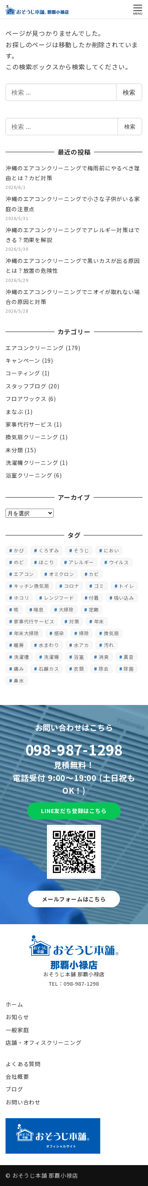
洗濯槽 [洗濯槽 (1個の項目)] (21, 656)
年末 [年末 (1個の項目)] (99, 621)
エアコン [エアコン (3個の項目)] (24, 574)
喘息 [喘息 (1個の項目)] (39, 609)
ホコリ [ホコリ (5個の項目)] (21, 597)
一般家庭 (17, 1030)
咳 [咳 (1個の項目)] (16, 609)
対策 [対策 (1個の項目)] (74, 621)
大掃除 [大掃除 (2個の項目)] (66, 609)
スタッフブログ (26, 386)
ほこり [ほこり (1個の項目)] (46, 562)
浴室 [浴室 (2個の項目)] (79, 656)
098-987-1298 (74, 749)
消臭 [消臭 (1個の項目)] (104, 656)
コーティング (23, 373)
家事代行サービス (29, 424)
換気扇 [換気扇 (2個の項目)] (111, 633)
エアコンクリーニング (35, 348)
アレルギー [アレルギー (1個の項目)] (81, 562)
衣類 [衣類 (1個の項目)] (79, 668)
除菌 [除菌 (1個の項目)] (129, 668)
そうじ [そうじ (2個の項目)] (81, 550)
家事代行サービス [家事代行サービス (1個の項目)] (34, 621)
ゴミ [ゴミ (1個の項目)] (99, 585)
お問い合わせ (23, 1102)
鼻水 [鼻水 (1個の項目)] (19, 680)
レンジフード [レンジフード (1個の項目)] (59, 597)
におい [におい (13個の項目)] (111, 550)
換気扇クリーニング (32, 437)
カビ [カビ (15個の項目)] (94, 574)
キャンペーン (23, 360)
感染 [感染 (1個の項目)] (59, 633)
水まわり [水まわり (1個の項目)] (49, 644)
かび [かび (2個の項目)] (19, 550)
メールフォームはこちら (74, 899)
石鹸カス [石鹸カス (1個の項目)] (49, 668)
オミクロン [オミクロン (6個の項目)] (61, 574)
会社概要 (17, 1076)
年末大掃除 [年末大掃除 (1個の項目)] (26, 633)
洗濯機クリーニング (32, 462)
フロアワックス (26, 399)
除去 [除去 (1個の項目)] (104, 668)
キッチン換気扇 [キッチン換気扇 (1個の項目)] (31, 585)
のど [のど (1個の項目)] (19, 562)
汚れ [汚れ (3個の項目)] (109, 644)
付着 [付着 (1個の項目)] (94, 597)
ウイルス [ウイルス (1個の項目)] (119, 562)
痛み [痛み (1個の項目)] (19, 668)
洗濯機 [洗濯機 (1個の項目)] (51, 656)
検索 (129, 92)
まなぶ (14, 412)
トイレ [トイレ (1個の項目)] (126, 585)
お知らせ (17, 1017)
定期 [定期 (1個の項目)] (94, 609)
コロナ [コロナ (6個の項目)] (71, 585)
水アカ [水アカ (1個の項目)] (81, 644)
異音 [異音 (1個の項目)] (129, 656)
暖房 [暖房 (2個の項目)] (19, 644)
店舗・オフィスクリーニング (43, 1042)
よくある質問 (23, 1064)
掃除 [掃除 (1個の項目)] (84, 633)
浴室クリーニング (29, 475)
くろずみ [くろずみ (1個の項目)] (49, 550)
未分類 (14, 450)
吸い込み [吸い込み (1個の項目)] (124, 597)
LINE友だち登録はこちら (74, 811)
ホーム (14, 1004)
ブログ (14, 1089)
